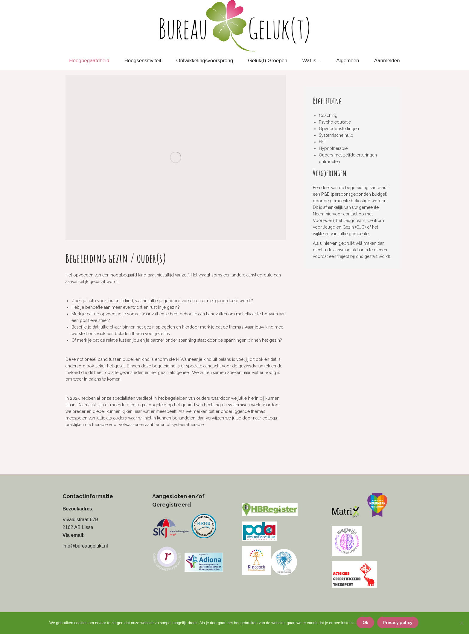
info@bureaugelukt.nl (85, 545)
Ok (366, 623)
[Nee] (462, 624)
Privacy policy (399, 623)
